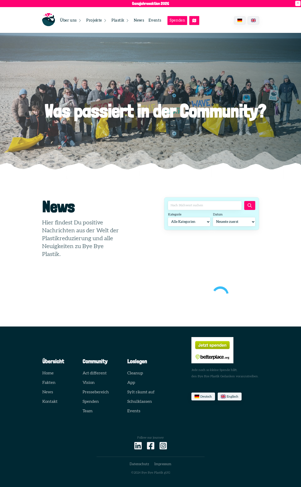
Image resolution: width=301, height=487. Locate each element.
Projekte (96, 20)
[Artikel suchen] (249, 205)
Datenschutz (139, 464)
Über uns (71, 20)
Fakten (48, 382)
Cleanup (135, 373)
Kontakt (50, 401)
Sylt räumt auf (141, 392)
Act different (95, 373)
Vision (89, 382)
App (131, 382)
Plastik (120, 20)
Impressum (162, 464)
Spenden (177, 20)
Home (48, 373)
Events (155, 20)
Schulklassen (139, 401)
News (139, 20)
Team (88, 411)
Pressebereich (96, 392)
